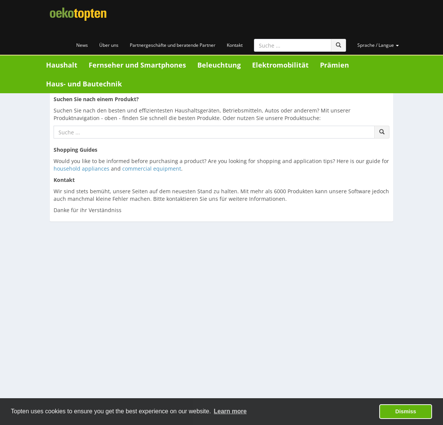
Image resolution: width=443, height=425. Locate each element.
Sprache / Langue (378, 45)
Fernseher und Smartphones (137, 64)
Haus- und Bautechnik (84, 83)
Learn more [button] (230, 411)
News (82, 45)
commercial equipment (151, 168)
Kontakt (235, 45)
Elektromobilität (280, 64)
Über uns (108, 45)
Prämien (334, 64)
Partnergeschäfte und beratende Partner (172, 45)
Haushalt (61, 64)
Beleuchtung (219, 64)
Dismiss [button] (405, 411)
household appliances (81, 168)
